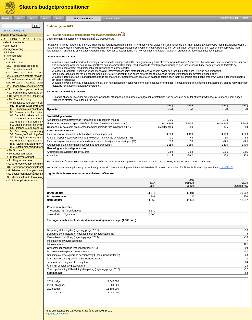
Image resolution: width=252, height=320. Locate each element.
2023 (58, 18)
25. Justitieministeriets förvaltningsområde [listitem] (30, 75)
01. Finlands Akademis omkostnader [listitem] (32, 105)
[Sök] (16, 26)
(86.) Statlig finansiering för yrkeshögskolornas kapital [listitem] (40, 143)
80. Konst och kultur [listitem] (19, 153)
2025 (32, 18)
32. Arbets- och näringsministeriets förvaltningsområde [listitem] (38, 170)
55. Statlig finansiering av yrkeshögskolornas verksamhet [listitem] (42, 137)
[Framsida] (8, 7)
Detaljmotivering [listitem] (12, 49)
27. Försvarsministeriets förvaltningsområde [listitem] (31, 82)
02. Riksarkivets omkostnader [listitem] (26, 109)
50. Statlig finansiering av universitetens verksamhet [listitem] (39, 124)
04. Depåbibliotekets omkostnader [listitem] (29, 115)
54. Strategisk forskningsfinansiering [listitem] (30, 134)
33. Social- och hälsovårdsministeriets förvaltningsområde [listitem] (39, 173)
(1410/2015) (226, 167)
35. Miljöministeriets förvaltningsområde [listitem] (29, 177)
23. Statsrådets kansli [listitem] (18, 69)
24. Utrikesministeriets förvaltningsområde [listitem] (30, 72)
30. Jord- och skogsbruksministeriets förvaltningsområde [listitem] (39, 163)
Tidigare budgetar (83, 18)
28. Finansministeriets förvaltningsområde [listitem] (30, 85)
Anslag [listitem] (9, 59)
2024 (45, 18)
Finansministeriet (229, 18)
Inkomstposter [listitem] (13, 55)
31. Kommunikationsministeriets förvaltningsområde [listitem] (36, 167)
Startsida (6, 18)
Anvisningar (113, 18)
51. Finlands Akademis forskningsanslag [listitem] (32, 127)
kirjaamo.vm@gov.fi (57, 313)
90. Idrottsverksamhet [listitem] (20, 156)
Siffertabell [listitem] (9, 45)
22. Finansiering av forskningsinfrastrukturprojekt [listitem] (37, 121)
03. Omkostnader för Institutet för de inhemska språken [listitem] (41, 112)
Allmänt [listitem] (9, 52)
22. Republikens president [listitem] (21, 65)
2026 (19, 18)
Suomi (245, 18)
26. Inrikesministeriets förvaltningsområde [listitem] (30, 79)
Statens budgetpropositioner (54, 7)
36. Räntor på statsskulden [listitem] (22, 180)
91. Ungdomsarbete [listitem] (19, 160)
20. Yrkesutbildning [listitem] (18, 99)
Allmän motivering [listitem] (13, 42)
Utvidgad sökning (11, 30)
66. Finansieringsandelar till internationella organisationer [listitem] (42, 140)
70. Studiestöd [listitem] (15, 150)
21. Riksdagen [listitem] (14, 62)
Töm (22, 30)
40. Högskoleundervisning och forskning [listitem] (30, 102)
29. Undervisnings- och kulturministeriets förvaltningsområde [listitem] (41, 89)
